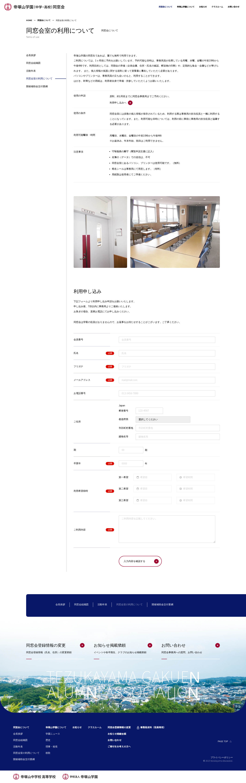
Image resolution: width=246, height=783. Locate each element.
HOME (29, 21)
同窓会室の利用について (39, 79)
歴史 (48, 740)
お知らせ (198, 7)
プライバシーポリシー (222, 758)
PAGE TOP (223, 742)
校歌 (48, 753)
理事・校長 (52, 747)
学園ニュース (53, 734)
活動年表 (31, 71)
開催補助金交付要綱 (37, 87)
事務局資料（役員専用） (153, 728)
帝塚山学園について (178, 7)
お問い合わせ (232, 7)
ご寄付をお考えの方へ (119, 747)
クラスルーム (214, 7)
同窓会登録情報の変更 (119, 728)
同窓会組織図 (33, 63)
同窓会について (155, 7)
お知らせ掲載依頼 (117, 734)
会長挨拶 (31, 55)
